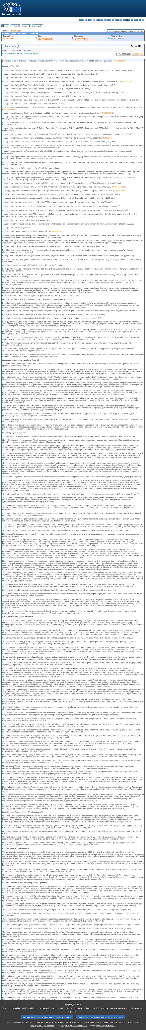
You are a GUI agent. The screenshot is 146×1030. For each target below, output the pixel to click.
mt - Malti (121, 20)
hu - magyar (118, 20)
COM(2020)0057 (9, 109)
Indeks (6, 26)
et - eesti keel (94, 20)
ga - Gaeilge (105, 20)
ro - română (132, 20)
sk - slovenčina (135, 20)
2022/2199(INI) (16, 31)
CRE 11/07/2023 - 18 (45, 40)
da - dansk (89, 20)
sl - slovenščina (137, 20)
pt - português (129, 20)
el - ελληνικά (97, 20)
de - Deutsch (91, 20)
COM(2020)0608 (120, 191)
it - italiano (110, 20)
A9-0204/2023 (8, 38)
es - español (83, 20)
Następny (25, 26)
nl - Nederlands (124, 20)
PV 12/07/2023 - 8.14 (81, 38)
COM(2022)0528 (106, 138)
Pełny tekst (39, 26)
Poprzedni (16, 26)
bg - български (80, 20)
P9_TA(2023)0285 (117, 38)
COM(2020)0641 (106, 113)
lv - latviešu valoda (113, 20)
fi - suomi (140, 20)
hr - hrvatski (108, 20)
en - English (99, 20)
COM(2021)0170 (118, 187)
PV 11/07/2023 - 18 (45, 38)
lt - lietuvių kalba (116, 20)
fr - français (102, 20)
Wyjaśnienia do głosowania (84, 40)
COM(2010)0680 (125, 81)
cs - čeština (86, 20)
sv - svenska (143, 20)
